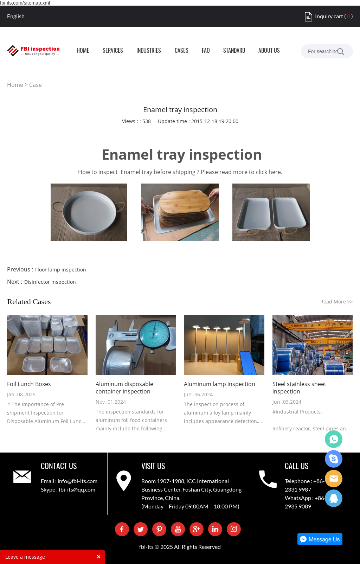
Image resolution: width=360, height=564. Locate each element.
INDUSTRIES (148, 51)
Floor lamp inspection (60, 269)
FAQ (206, 51)
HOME (83, 51)
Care (333, 478)
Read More (336, 301)
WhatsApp (333, 439)
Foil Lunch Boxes (29, 384)
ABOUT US (269, 51)
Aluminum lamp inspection (219, 384)
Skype (333, 459)
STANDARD (234, 51)
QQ (333, 498)
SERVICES (113, 51)
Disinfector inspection (50, 281)
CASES (181, 51)
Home (15, 85)
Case (35, 85)
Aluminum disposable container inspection (124, 387)
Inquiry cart (329, 16)
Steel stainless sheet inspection (299, 387)
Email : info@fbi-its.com (69, 481)
